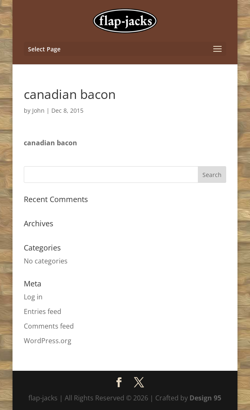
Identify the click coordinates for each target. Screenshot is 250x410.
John (38, 110)
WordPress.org (47, 340)
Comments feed (49, 326)
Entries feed (42, 311)
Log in (33, 296)
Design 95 (205, 397)
